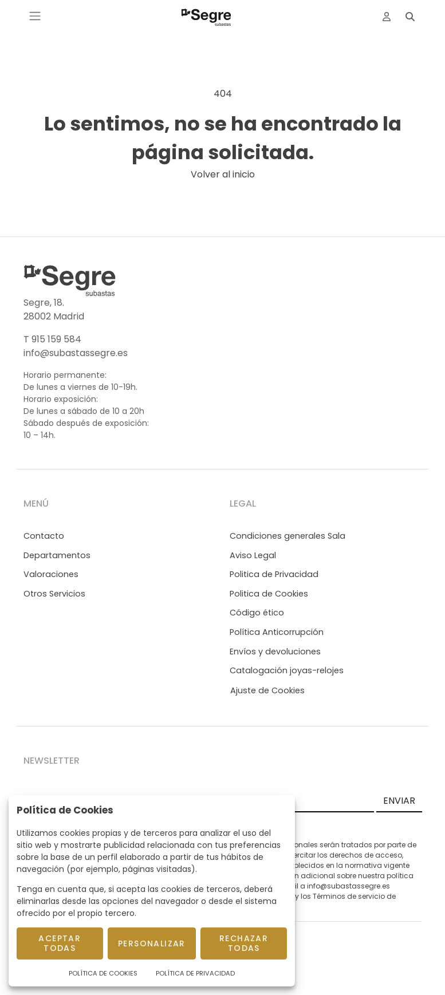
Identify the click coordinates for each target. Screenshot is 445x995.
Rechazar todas (243, 943)
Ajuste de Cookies (267, 690)
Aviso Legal (253, 555)
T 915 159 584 (52, 339)
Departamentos (56, 555)
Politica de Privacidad (274, 574)
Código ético (257, 612)
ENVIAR (399, 800)
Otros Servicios (54, 593)
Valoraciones (50, 574)
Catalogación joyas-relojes (287, 670)
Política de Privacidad (195, 973)
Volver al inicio (223, 174)
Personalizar (152, 943)
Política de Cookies (103, 973)
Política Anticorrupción (277, 632)
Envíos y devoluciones (275, 651)
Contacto (43, 536)
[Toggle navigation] (34, 16)
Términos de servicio (349, 896)
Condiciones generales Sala (287, 536)
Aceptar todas (59, 943)
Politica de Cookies (269, 593)
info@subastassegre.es (75, 353)
